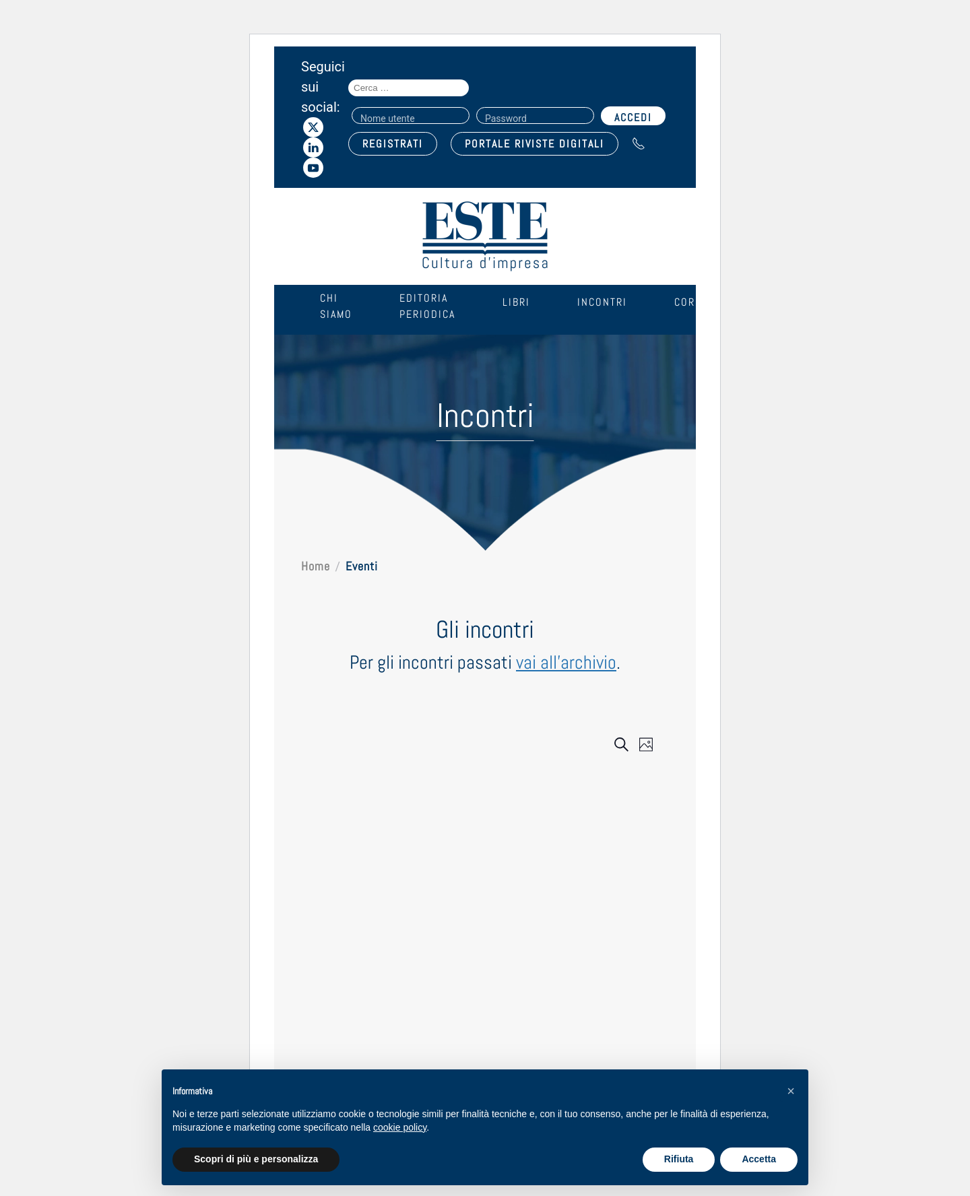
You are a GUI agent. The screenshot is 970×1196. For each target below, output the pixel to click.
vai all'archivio (566, 662)
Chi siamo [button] (336, 306)
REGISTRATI (392, 144)
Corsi (690, 302)
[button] (791, 1091)
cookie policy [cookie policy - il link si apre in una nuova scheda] (399, 1127)
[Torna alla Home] (485, 236)
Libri (516, 302)
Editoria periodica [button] (427, 306)
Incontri (602, 302)
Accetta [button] (759, 1159)
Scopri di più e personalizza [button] (256, 1159)
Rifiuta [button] (679, 1159)
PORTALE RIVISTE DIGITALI (534, 144)
